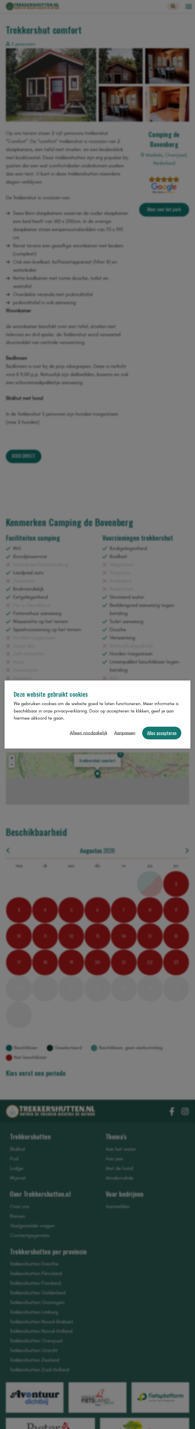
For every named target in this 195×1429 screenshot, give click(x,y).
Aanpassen (124, 733)
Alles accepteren (161, 733)
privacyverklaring (70, 711)
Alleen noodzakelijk (88, 733)
